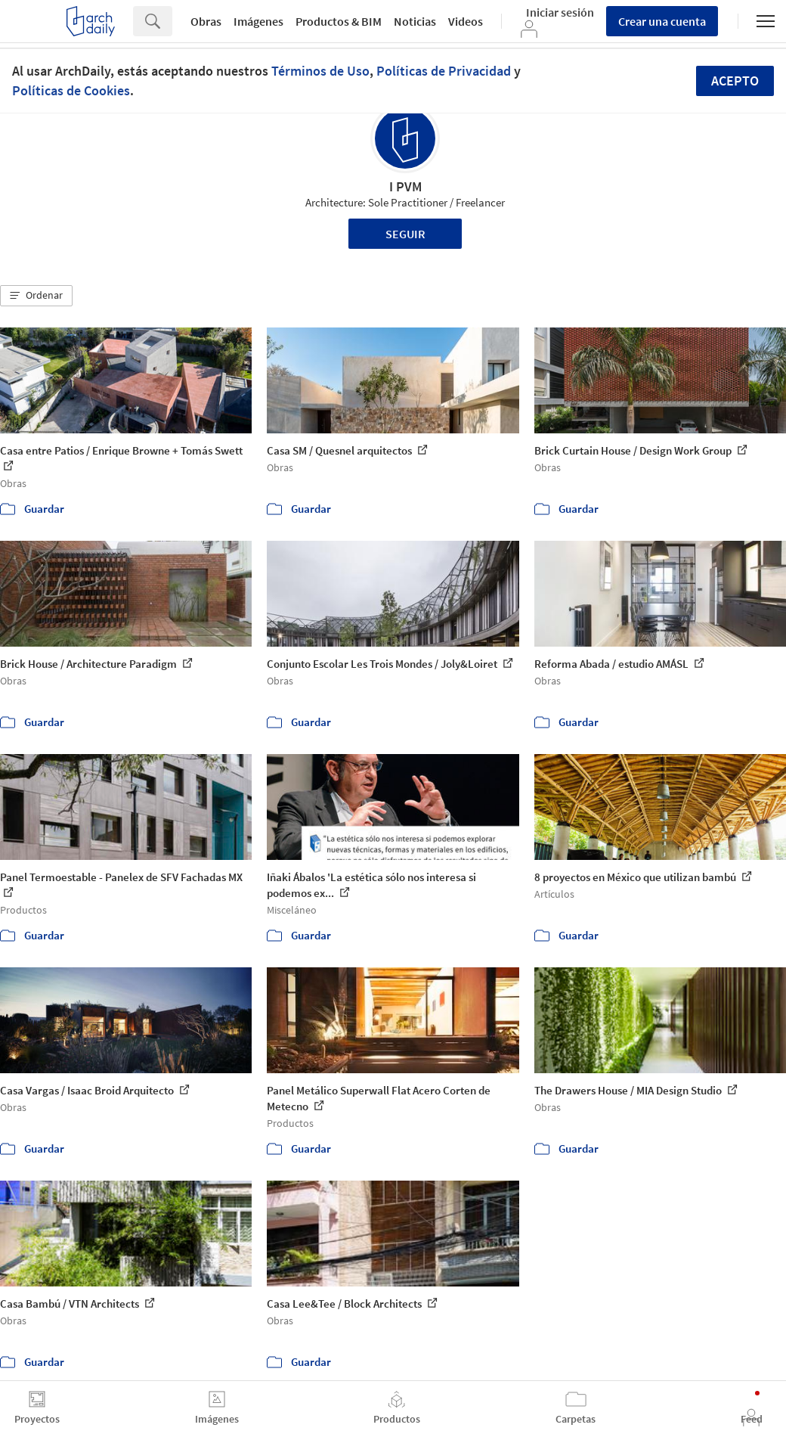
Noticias (415, 21)
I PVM (405, 186)
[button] (36, 295)
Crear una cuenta (662, 21)
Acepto (735, 80)
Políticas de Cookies (71, 90)
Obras (205, 21)
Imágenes (258, 21)
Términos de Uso (320, 70)
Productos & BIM (339, 21)
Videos (465, 21)
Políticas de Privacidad (443, 70)
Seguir (405, 233)
